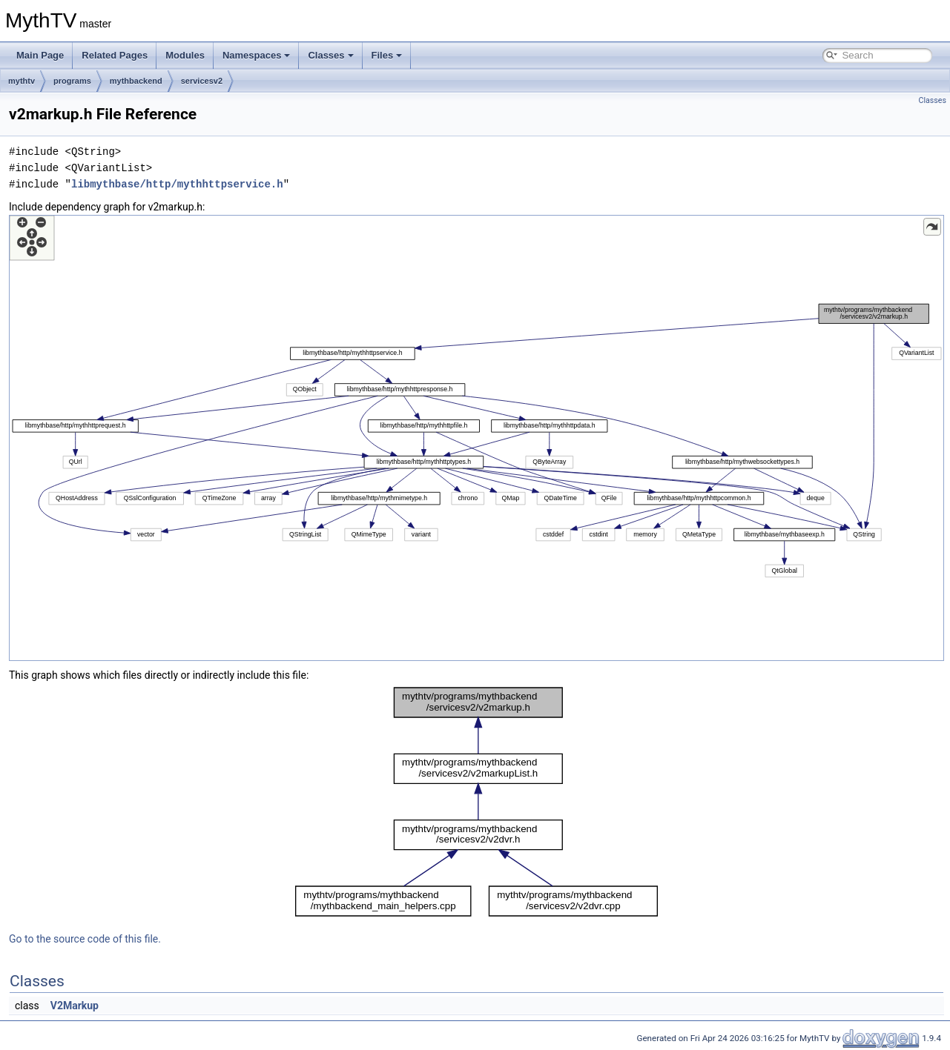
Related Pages (115, 55)
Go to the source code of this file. (85, 939)
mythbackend (136, 80)
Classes (330, 55)
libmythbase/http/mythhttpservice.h (177, 184)
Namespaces (256, 55)
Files (387, 55)
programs (72, 80)
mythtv (21, 80)
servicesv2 (201, 80)
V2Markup (74, 1005)
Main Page (40, 55)
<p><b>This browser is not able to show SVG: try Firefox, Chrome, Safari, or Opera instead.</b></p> (476, 438)
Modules (185, 55)
